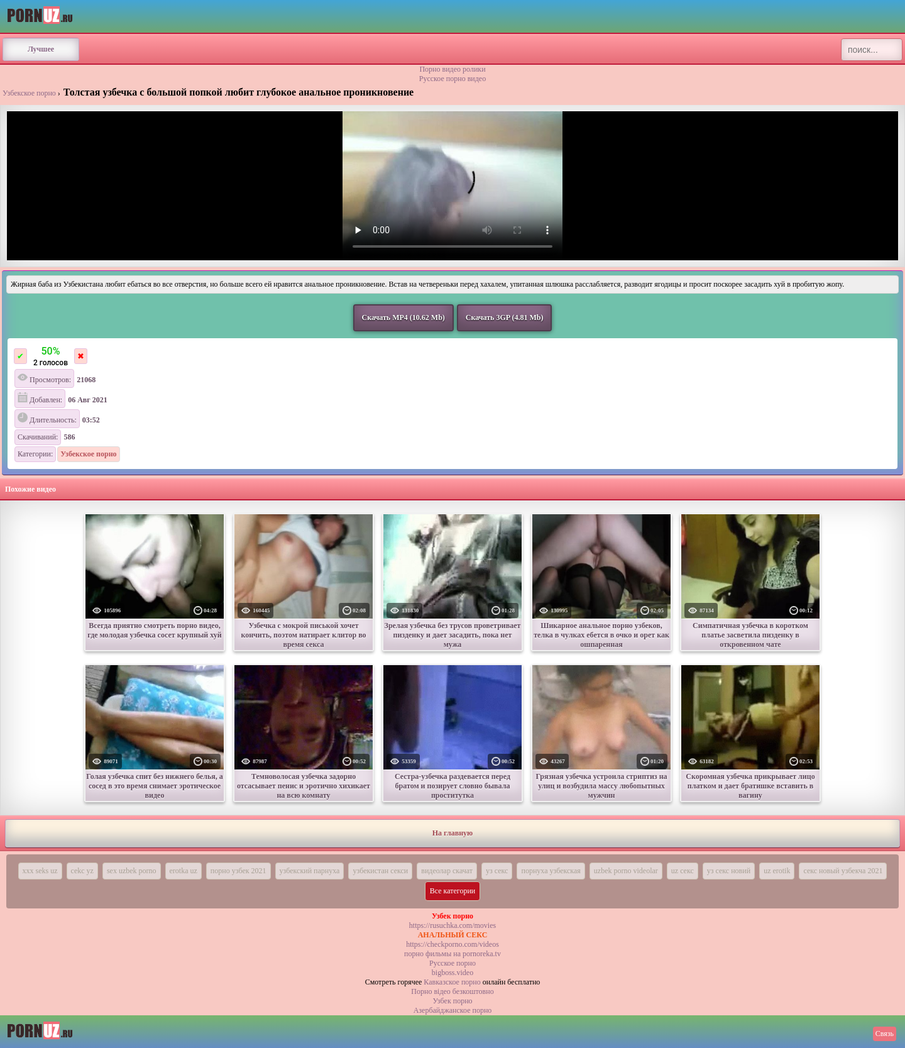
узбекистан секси (380, 870)
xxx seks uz (40, 870)
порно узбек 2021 (238, 870)
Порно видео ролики (452, 69)
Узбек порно (452, 1000)
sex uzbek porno (131, 870)
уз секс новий (728, 870)
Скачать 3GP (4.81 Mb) (505, 317)
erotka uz (183, 870)
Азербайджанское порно (453, 1010)
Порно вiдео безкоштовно (452, 991)
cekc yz (82, 870)
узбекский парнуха (310, 870)
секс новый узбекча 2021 (842, 870)
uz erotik (777, 870)
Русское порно (452, 963)
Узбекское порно (29, 93)
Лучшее (41, 49)
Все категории (453, 890)
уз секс (497, 870)
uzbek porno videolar (626, 870)
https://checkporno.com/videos (452, 944)
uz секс (682, 870)
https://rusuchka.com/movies (452, 925)
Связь (884, 1033)
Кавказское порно (452, 982)
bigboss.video (452, 972)
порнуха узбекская (550, 870)
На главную (452, 833)
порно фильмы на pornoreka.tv (452, 953)
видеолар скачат (447, 870)
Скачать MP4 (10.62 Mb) (403, 317)
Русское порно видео (452, 78)
